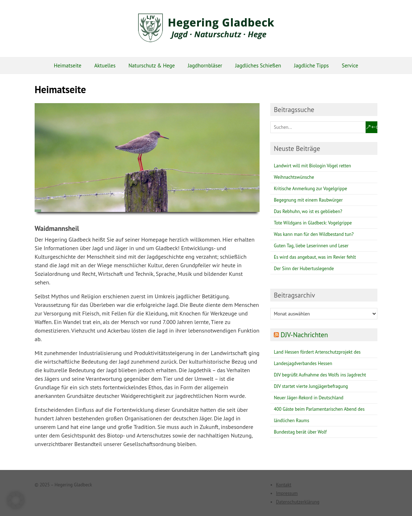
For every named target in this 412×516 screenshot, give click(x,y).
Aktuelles (104, 65)
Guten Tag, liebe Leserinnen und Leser (311, 246)
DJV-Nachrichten (304, 334)
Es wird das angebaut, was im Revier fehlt (315, 257)
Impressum (287, 493)
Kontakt (283, 485)
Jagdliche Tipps (311, 65)
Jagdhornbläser (205, 65)
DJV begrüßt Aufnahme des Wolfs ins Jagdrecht (320, 375)
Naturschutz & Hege (152, 65)
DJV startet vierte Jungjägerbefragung (311, 386)
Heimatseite (67, 65)
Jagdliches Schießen (258, 65)
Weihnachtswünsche (294, 177)
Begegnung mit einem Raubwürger (308, 200)
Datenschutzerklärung (297, 502)
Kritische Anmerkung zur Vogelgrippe (310, 189)
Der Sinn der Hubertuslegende (304, 268)
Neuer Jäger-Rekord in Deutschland (308, 398)
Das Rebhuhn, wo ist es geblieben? (308, 211)
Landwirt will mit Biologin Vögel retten (312, 166)
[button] (15, 500)
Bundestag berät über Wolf (300, 432)
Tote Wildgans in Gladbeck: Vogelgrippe (313, 223)
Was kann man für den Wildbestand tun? (313, 234)
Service (350, 65)
